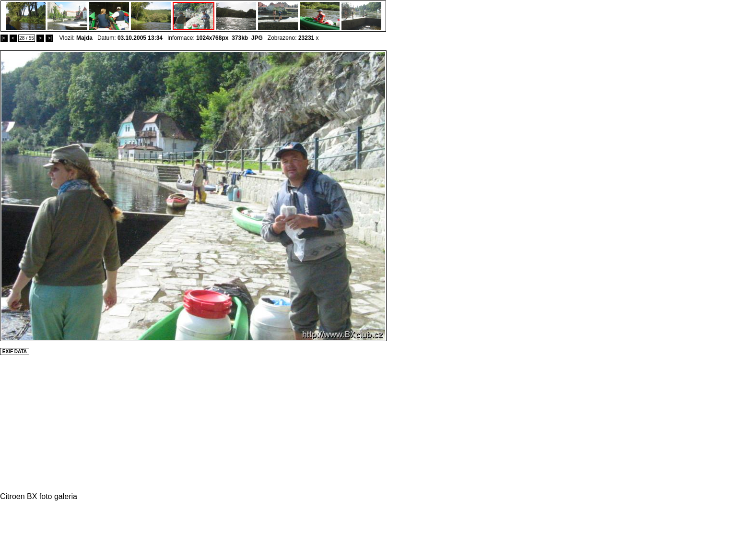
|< (4, 38)
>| (49, 38)
